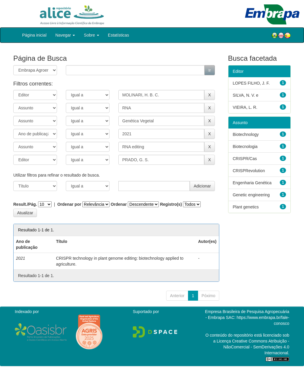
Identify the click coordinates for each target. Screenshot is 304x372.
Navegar (65, 35)
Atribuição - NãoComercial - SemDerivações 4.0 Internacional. (256, 347)
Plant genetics (246, 207)
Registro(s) (171, 204)
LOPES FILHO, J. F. (251, 83)
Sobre (91, 35)
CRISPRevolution (249, 170)
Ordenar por (69, 204)
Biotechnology (246, 134)
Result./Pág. (25, 204)
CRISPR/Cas (245, 158)
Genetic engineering (251, 194)
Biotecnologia (245, 146)
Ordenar (119, 204)
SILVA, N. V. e (246, 95)
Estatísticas (118, 35)
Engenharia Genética (252, 182)
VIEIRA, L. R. (245, 107)
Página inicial (34, 35)
